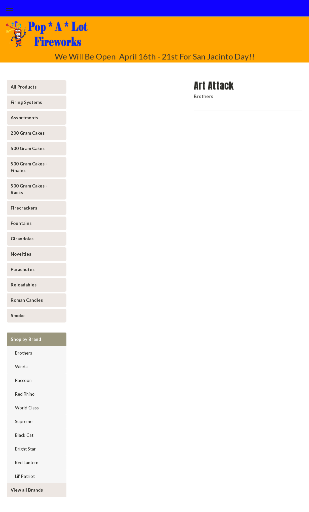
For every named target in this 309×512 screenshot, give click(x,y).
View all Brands (27, 490)
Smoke (18, 315)
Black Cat (24, 435)
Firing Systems (26, 102)
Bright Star (25, 449)
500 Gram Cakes (28, 148)
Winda (21, 366)
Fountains (21, 223)
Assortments (24, 117)
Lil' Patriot (25, 476)
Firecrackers (24, 208)
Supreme (23, 421)
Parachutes (23, 269)
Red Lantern (26, 462)
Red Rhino (25, 394)
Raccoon (23, 380)
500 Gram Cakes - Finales (29, 167)
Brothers (23, 353)
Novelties (21, 254)
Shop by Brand (26, 339)
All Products (24, 87)
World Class (27, 407)
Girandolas (22, 238)
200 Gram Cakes (28, 133)
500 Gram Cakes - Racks (29, 189)
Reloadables (24, 284)
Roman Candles (27, 300)
